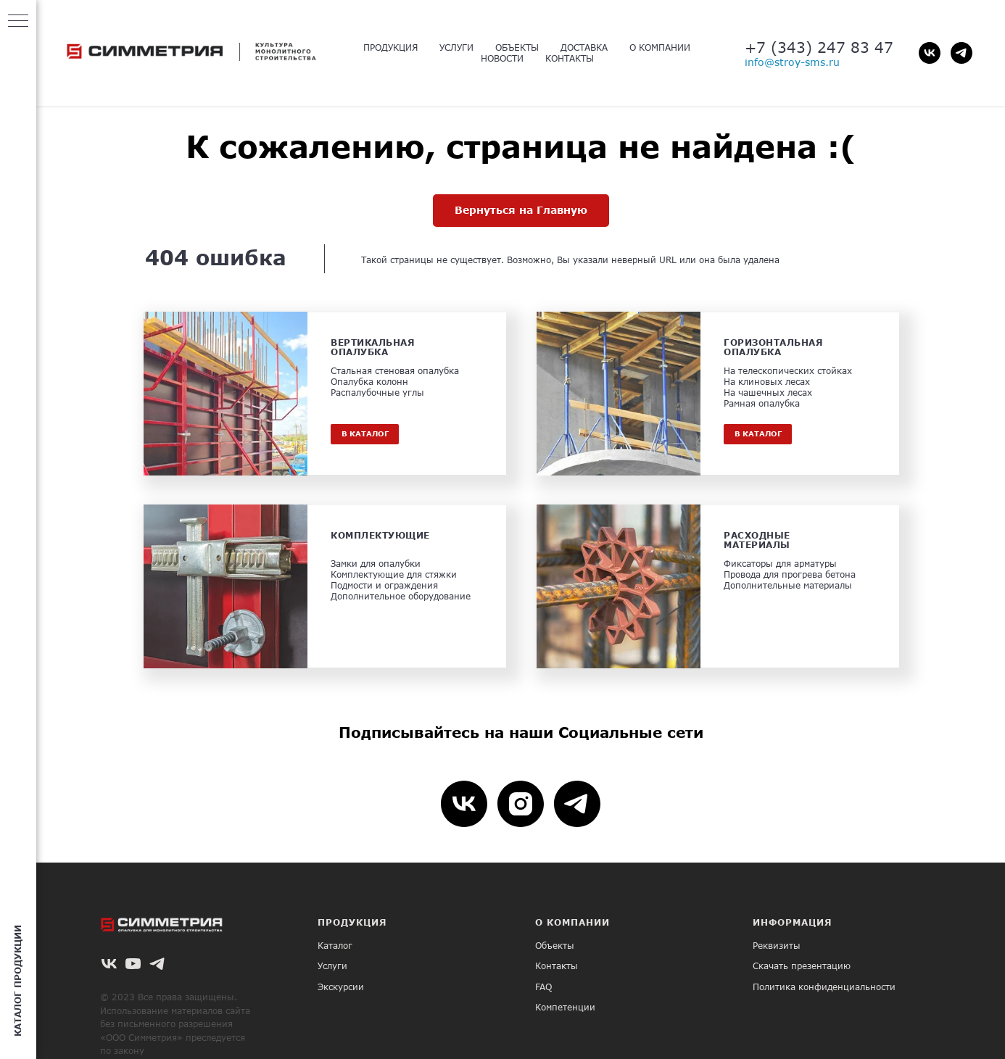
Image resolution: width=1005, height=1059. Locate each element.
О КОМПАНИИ (659, 47)
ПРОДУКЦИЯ (390, 47)
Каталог (335, 945)
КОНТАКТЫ (569, 58)
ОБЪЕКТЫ (517, 47)
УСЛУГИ (456, 47)
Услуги (332, 965)
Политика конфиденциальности (824, 986)
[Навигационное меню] (18, 21)
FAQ (543, 986)
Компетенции (565, 1007)
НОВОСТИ (502, 58)
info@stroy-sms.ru (792, 62)
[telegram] (961, 53)
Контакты (556, 965)
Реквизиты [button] (777, 945)
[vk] (929, 53)
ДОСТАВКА (584, 47)
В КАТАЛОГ (365, 433)
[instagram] (520, 804)
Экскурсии (341, 986)
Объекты (554, 945)
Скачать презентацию (802, 965)
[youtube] (133, 964)
